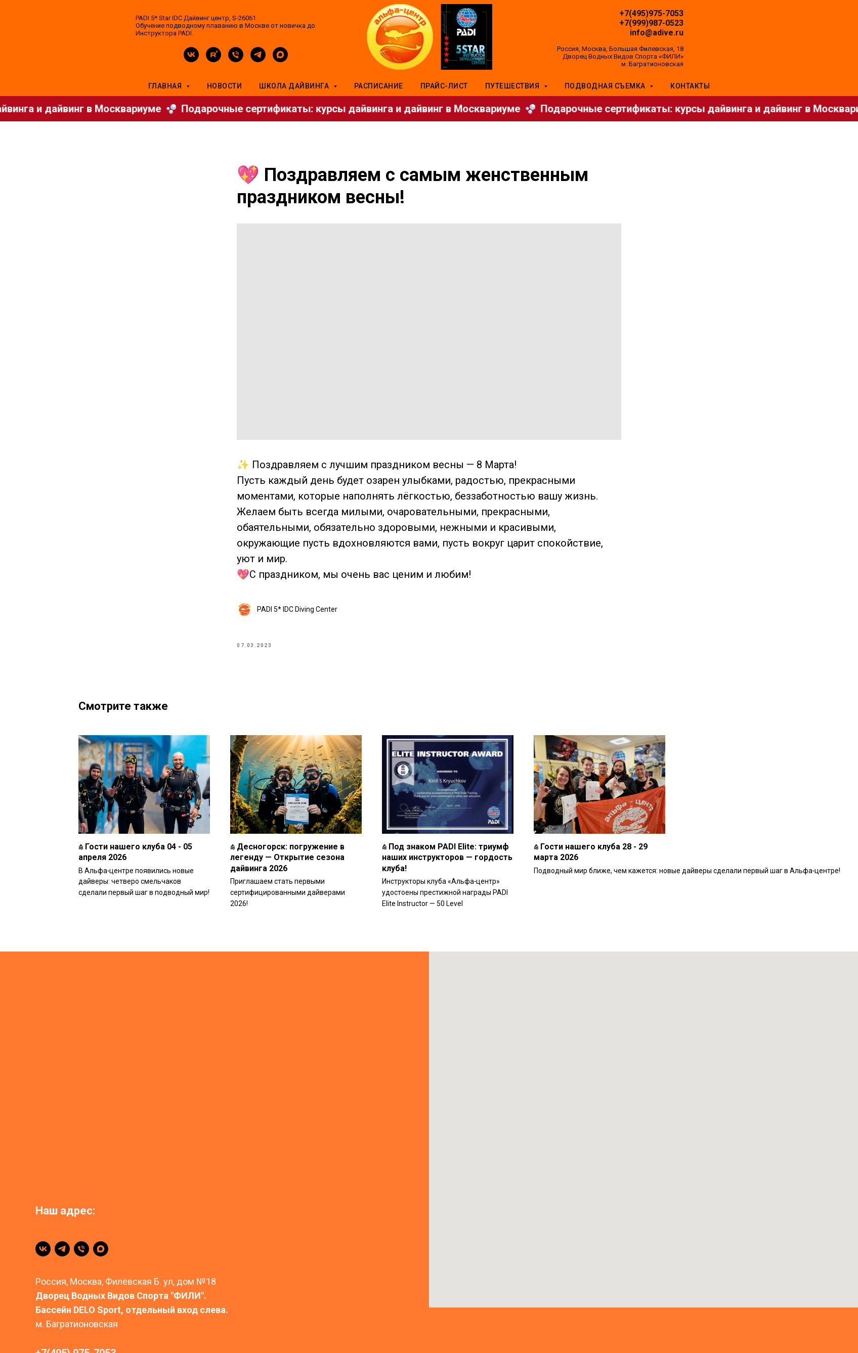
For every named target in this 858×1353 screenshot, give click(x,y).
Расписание (378, 86)
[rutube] (213, 59)
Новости (224, 86)
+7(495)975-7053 (651, 13)
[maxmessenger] (280, 59)
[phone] (235, 59)
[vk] (191, 59)
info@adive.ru (656, 32)
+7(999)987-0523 (651, 23)
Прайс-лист (444, 86)
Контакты (690, 86)
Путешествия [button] (513, 86)
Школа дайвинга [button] (295, 86)
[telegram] (258, 59)
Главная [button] (166, 86)
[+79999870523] (81, 1260)
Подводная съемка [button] (606, 86)
